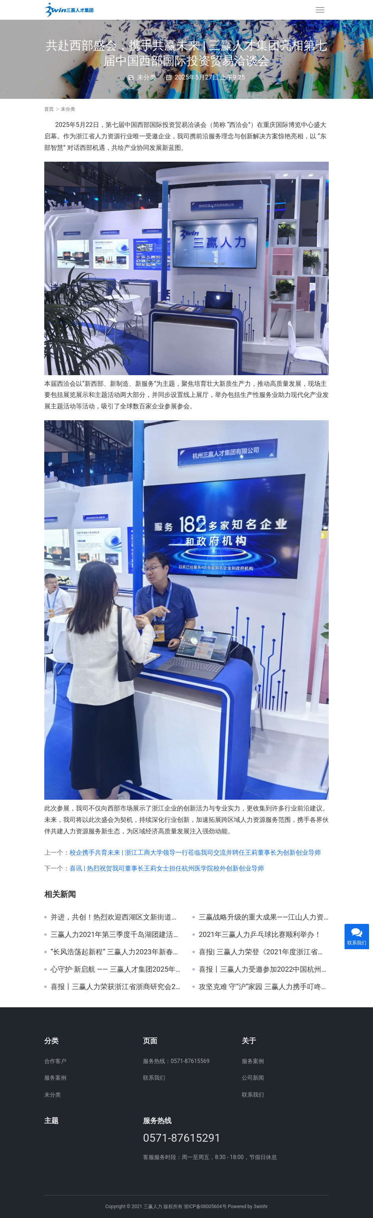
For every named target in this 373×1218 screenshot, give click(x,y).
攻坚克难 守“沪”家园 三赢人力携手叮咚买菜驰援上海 (264, 987)
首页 (49, 109)
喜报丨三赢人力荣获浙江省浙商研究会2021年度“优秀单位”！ (116, 987)
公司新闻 (253, 1077)
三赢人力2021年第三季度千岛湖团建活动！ (116, 935)
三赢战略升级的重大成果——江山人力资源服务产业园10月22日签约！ (264, 917)
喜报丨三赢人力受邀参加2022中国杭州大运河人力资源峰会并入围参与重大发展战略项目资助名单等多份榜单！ (264, 969)
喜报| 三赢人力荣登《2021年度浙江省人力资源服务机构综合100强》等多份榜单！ (264, 952)
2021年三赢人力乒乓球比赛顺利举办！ (260, 935)
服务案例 (55, 1077)
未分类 (146, 77)
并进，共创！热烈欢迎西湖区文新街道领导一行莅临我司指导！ (116, 917)
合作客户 (55, 1061)
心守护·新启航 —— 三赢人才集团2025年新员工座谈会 (116, 969)
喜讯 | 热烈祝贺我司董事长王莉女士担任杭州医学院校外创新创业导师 (167, 868)
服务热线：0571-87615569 (176, 1061)
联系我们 (154, 1077)
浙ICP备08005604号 (205, 1206)
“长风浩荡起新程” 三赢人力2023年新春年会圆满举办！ (116, 952)
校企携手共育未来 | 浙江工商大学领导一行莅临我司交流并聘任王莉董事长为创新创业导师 (195, 852)
